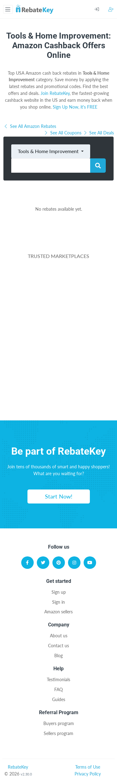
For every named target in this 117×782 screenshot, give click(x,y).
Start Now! (58, 496)
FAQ (58, 689)
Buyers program (58, 723)
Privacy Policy (88, 773)
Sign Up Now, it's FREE (75, 107)
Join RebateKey (55, 93)
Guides (58, 699)
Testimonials (58, 679)
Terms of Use (87, 767)
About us (58, 635)
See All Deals (98, 132)
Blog (58, 655)
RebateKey (18, 767)
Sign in (58, 602)
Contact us (58, 645)
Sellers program (58, 733)
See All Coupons (63, 132)
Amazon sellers (58, 611)
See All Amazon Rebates (29, 126)
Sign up (58, 592)
